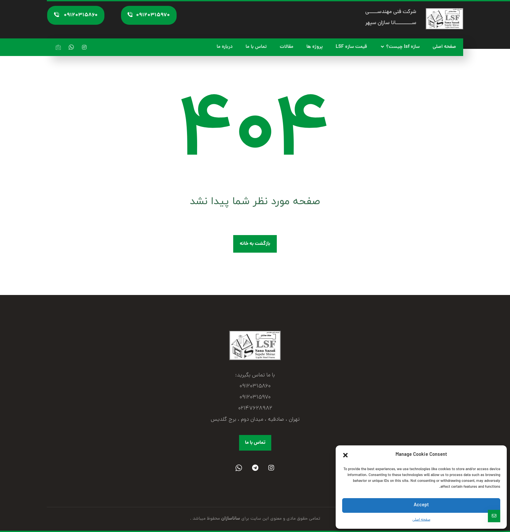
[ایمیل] (58, 47)
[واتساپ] (71, 47)
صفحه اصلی (421, 520)
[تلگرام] (255, 467)
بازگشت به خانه (255, 244)
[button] (345, 455)
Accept (421, 505)
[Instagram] (271, 467)
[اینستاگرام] (84, 47)
